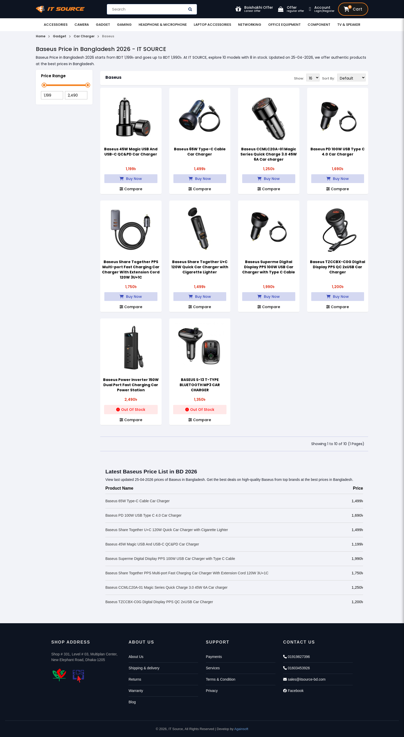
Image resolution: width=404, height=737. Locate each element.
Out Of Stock (130, 409)
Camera (81, 24)
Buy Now (131, 178)
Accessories (56, 24)
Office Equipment (284, 24)
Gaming (124, 24)
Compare (131, 189)
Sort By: (328, 77)
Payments (214, 657)
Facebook (293, 691)
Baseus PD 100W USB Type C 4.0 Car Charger (337, 151)
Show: (299, 77)
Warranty (136, 691)
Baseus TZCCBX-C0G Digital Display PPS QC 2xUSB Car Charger (337, 267)
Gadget (103, 24)
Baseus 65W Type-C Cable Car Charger (200, 151)
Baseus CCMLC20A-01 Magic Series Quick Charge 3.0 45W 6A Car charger (268, 154)
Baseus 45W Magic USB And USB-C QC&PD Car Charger (130, 151)
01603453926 (296, 668)
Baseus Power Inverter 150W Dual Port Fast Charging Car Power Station (131, 385)
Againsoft (241, 729)
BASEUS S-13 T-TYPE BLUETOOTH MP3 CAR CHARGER (200, 385)
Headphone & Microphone (163, 24)
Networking (249, 24)
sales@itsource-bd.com (304, 679)
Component (319, 24)
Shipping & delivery (144, 668)
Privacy (212, 691)
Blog (132, 702)
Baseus (113, 77)
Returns (135, 679)
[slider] (44, 85)
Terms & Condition (220, 679)
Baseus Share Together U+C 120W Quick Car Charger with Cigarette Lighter (199, 267)
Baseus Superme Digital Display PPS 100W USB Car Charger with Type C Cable (268, 267)
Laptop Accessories (212, 24)
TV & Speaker (348, 24)
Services (213, 668)
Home (40, 36)
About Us (136, 657)
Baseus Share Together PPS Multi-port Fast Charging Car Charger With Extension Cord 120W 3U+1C (130, 269)
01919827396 (296, 657)
